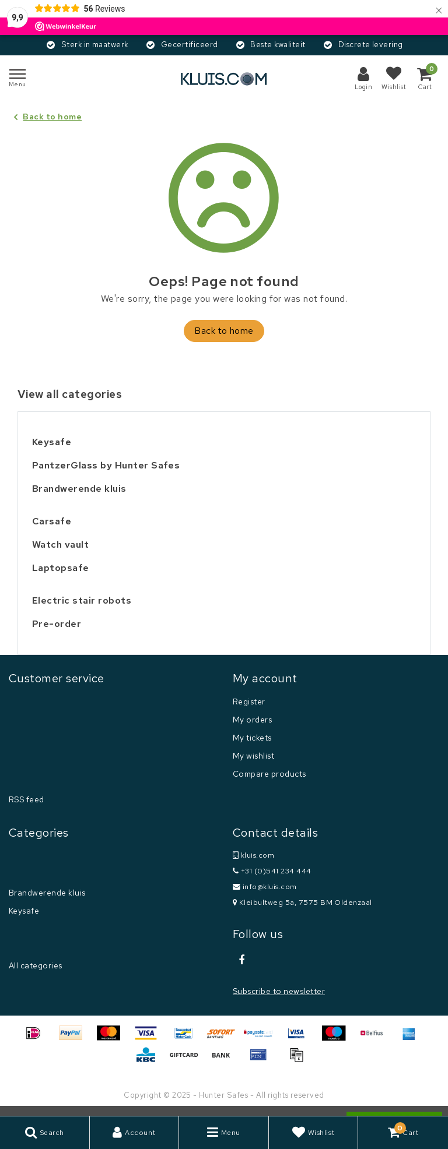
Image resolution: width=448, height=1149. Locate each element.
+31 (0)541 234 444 (272, 871)
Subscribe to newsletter (279, 991)
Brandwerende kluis (47, 892)
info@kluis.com (265, 886)
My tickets (252, 737)
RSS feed (26, 799)
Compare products (269, 774)
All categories (35, 965)
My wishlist (253, 755)
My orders (252, 719)
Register (249, 701)
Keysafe (24, 910)
